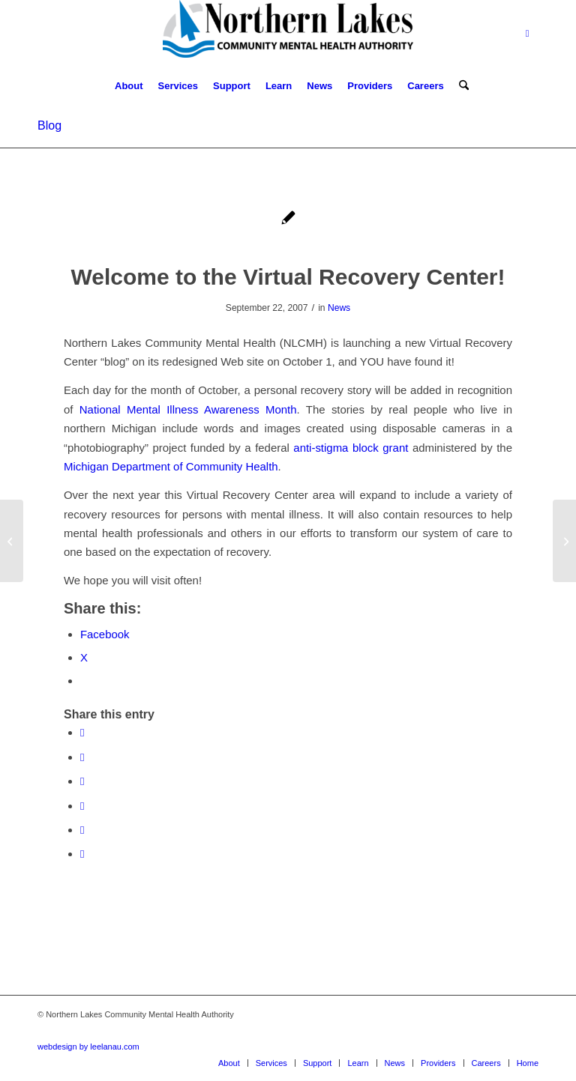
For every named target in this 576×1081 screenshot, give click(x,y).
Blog (50, 125)
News (339, 308)
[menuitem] (129, 86)
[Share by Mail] (82, 853)
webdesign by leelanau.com (89, 1046)
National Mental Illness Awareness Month (188, 409)
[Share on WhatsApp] (82, 781)
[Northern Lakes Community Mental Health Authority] (288, 33)
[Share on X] (82, 757)
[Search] (460, 86)
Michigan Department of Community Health (171, 466)
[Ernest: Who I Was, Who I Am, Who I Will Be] (564, 541)
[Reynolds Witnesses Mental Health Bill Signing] (11, 541)
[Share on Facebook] (82, 732)
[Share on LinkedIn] (82, 829)
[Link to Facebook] (527, 33)
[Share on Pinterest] (82, 805)
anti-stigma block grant (350, 447)
